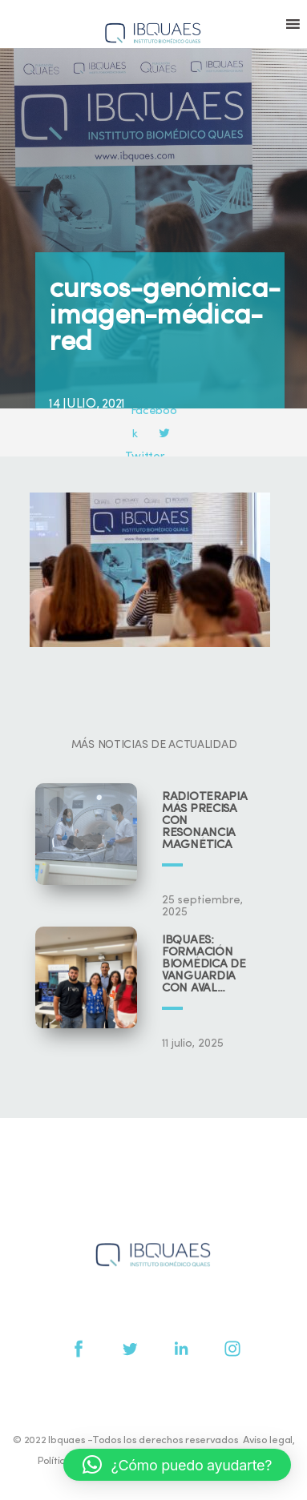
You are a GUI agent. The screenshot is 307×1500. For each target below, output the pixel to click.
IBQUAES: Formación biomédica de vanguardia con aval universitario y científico (208, 965)
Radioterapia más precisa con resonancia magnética (204, 821)
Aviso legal (268, 1440)
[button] (177, 1465)
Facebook (155, 411)
